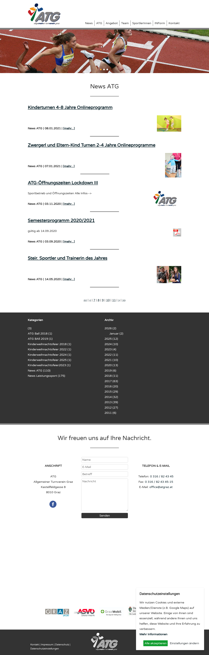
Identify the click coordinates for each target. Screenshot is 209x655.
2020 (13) (111, 365)
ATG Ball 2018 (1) (40, 333)
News (89, 23)
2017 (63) (111, 381)
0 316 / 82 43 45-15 (159, 482)
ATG (99, 23)
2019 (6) (110, 370)
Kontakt (174, 23)
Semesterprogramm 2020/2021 (61, 220)
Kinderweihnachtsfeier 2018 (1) (49, 344)
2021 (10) (111, 360)
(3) (30, 328)
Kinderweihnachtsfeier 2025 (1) (49, 360)
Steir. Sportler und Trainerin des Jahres (67, 258)
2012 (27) (111, 407)
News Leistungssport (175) (46, 376)
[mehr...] (69, 128)
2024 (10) (111, 344)
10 (108, 300)
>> (124, 300)
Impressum (47, 644)
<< (85, 300)
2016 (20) (111, 386)
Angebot (112, 23)
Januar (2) (116, 333)
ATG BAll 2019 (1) (40, 339)
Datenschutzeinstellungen (44, 648)
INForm (160, 23)
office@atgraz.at (161, 487)
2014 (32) (111, 397)
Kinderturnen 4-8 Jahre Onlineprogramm (70, 107)
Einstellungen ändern (184, 643)
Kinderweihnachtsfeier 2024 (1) (49, 355)
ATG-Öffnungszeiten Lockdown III (63, 183)
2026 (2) (110, 328)
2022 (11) (111, 355)
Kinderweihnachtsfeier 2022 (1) (49, 349)
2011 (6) (110, 413)
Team (125, 23)
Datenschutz (62, 644)
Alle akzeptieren (156, 643)
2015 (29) (111, 391)
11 (114, 300)
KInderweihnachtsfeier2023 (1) (49, 365)
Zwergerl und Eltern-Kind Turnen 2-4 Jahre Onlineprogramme (91, 145)
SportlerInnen (141, 23)
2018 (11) (111, 376)
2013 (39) (111, 402)
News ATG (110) (39, 370)
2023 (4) (110, 349)
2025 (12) (111, 339)
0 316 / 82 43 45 (161, 476)
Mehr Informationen (153, 634)
